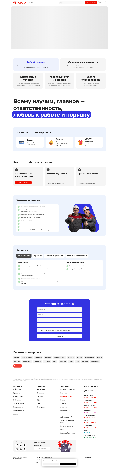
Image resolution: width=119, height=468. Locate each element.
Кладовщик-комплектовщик (77, 256)
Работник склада (24, 256)
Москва (16, 357)
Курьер (62, 400)
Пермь (55, 361)
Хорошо (68, 464)
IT (39, 410)
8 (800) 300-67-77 (90, 417)
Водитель (63, 393)
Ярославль (71, 357)
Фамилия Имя (42, 309)
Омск (77, 361)
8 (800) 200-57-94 (90, 427)
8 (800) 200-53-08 (90, 402)
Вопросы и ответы (66, 426)
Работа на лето (66, 417)
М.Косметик (17, 400)
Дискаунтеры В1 (18, 410)
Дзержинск (37, 361)
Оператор (40, 396)
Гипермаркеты (18, 407)
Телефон (40, 314)
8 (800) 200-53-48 (90, 407)
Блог (62, 429)
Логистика (63, 407)
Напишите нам (41, 448)
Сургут (71, 361)
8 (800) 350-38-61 (90, 437)
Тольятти (99, 357)
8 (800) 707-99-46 (90, 422)
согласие (46, 330)
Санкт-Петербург (27, 357)
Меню (102, 3)
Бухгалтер (40, 393)
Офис (39, 400)
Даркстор (63, 403)
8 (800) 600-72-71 (90, 432)
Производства (65, 410)
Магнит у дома (18, 396)
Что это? (51, 464)
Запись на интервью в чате (67, 421)
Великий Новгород (59, 357)
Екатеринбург (27, 361)
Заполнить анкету (91, 2)
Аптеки (15, 414)
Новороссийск (89, 357)
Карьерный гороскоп (67, 433)
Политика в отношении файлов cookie (44, 457)
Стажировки (41, 407)
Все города (17, 366)
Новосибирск (95, 361)
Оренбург (47, 361)
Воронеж (17, 361)
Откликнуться (23, 182)
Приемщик (38, 256)
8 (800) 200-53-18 (90, 412)
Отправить (59, 336)
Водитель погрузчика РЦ (54, 256)
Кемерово (85, 361)
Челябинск (63, 361)
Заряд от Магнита (19, 403)
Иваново (79, 357)
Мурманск (48, 357)
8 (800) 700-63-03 (90, 397)
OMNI (39, 403)
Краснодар (38, 357)
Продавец (16, 393)
